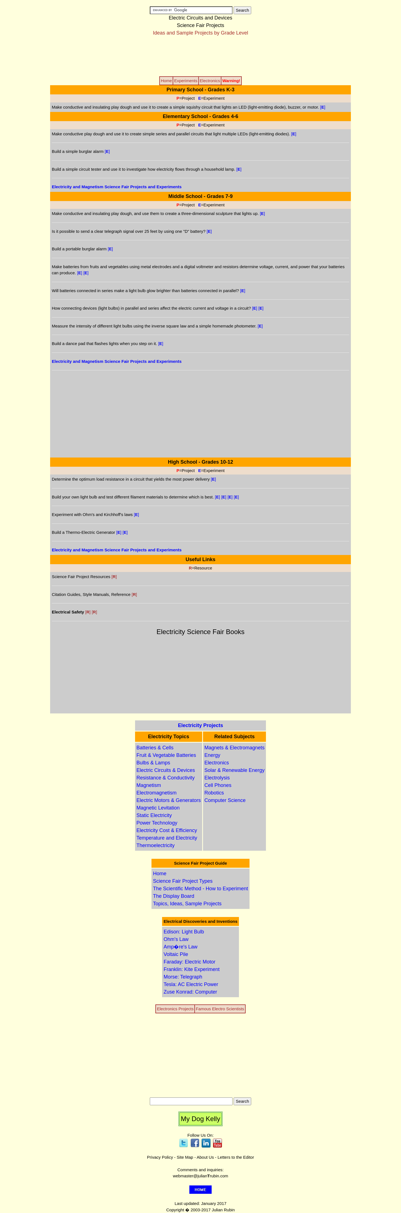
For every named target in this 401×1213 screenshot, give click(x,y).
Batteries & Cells (154, 747)
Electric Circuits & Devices (165, 770)
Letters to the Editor (235, 1157)
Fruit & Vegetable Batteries (166, 755)
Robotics (214, 793)
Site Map (185, 1157)
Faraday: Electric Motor (189, 962)
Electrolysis (217, 778)
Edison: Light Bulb (183, 932)
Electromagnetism (156, 793)
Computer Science (225, 800)
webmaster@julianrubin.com (200, 1175)
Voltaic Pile (175, 954)
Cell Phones (217, 785)
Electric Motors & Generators (168, 800)
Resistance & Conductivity (165, 778)
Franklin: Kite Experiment (191, 969)
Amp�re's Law (180, 947)
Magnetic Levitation (158, 808)
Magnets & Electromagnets (234, 747)
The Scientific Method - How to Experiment (200, 888)
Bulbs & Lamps (153, 763)
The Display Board (173, 896)
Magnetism (148, 785)
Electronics (216, 763)
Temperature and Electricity (166, 838)
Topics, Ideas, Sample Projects (187, 903)
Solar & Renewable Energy (234, 770)
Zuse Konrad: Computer (190, 992)
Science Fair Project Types (182, 881)
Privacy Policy (160, 1157)
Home (159, 873)
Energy (212, 755)
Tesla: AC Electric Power (190, 984)
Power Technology (156, 823)
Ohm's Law (175, 939)
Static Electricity (154, 815)
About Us (205, 1157)
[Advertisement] (200, 55)
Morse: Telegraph (182, 977)
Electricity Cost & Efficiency (166, 830)
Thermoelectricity (155, 845)
